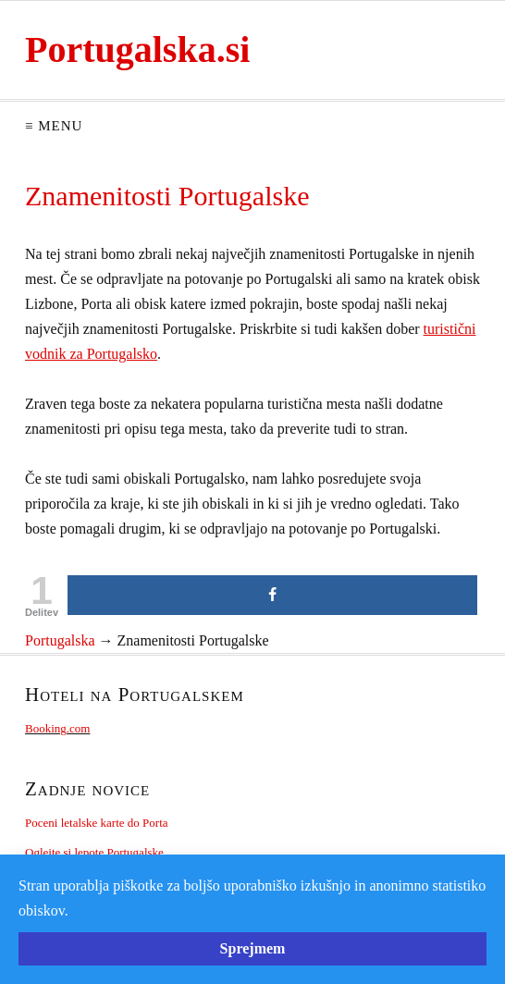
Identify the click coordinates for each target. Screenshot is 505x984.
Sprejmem (253, 948)
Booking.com (57, 728)
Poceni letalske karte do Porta (96, 823)
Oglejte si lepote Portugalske (94, 852)
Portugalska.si (137, 49)
